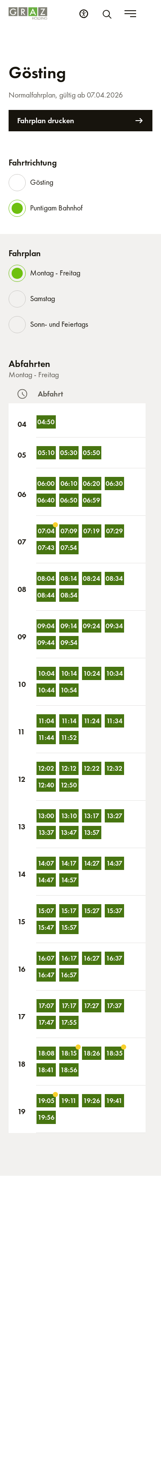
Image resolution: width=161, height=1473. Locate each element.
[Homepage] (28, 13)
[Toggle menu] (146, 13)
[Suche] (125, 14)
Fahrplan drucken (80, 120)
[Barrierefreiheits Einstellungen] (100, 13)
